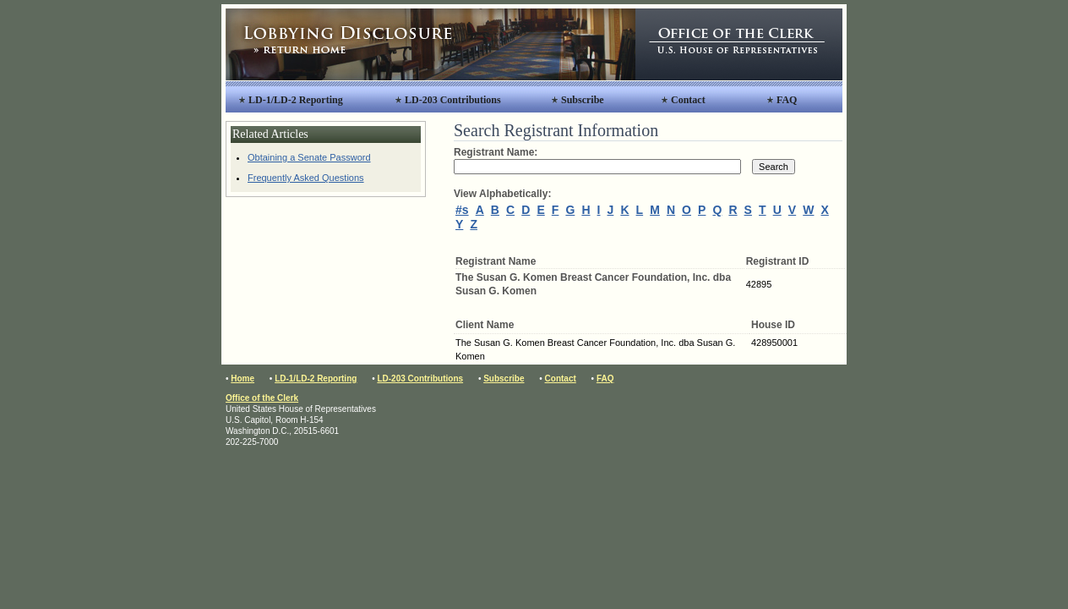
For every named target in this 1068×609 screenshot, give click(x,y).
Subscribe (582, 100)
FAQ (786, 100)
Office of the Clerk (262, 398)
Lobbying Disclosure (430, 44)
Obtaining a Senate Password (309, 157)
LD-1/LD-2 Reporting (295, 100)
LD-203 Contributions (453, 100)
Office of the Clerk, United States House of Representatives (738, 44)
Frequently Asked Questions (306, 178)
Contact (688, 100)
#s (462, 210)
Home (242, 378)
